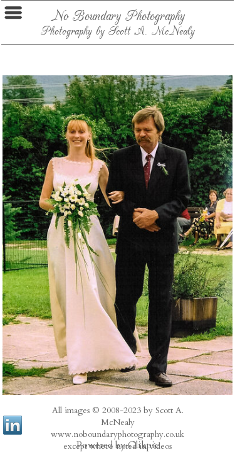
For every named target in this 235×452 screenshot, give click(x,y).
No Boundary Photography (118, 14)
